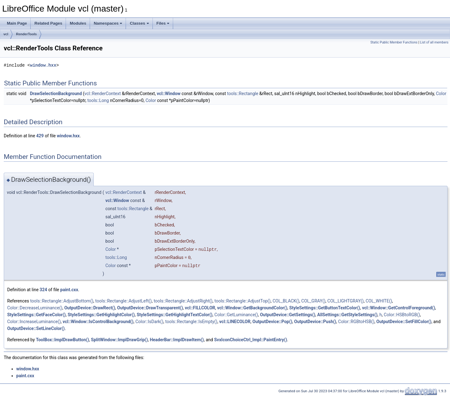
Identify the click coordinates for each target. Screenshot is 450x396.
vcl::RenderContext (102, 93)
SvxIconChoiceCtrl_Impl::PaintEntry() (250, 339)
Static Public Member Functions (394, 42)
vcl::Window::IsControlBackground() (98, 321)
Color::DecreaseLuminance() (34, 307)
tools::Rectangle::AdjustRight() (183, 300)
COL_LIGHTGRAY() (346, 300)
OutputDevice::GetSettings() (287, 314)
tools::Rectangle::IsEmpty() (191, 321)
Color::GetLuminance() (236, 314)
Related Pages (48, 23)
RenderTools (26, 34)
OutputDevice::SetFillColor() (403, 321)
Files (163, 23)
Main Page (17, 23)
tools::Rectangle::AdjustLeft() (123, 300)
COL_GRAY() (313, 300)
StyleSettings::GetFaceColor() (36, 314)
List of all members (434, 42)
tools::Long (98, 100)
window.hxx (43, 65)
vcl (5, 34)
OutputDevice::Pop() (272, 321)
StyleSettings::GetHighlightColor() (101, 314)
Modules (78, 23)
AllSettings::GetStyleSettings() (347, 314)
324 (43, 289)
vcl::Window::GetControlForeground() (398, 307)
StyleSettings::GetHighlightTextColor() (174, 314)
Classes (139, 23)
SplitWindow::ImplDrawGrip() (119, 339)
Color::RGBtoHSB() (356, 321)
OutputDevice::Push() (315, 321)
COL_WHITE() (379, 300)
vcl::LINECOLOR (235, 321)
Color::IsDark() (149, 321)
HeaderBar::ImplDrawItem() (177, 339)
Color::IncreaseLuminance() (34, 321)
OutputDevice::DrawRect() (89, 307)
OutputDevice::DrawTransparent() (150, 307)
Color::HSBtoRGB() (402, 314)
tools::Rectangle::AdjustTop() (242, 300)
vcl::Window (169, 93)
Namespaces (108, 23)
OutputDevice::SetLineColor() (36, 328)
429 (40, 135)
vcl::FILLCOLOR (200, 307)
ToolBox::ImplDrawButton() (62, 339)
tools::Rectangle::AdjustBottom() (61, 300)
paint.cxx (69, 289)
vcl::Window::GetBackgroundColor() (252, 307)
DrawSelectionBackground (56, 93)
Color (441, 93)
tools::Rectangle (242, 93)
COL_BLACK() (285, 300)
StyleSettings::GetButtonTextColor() (324, 307)
